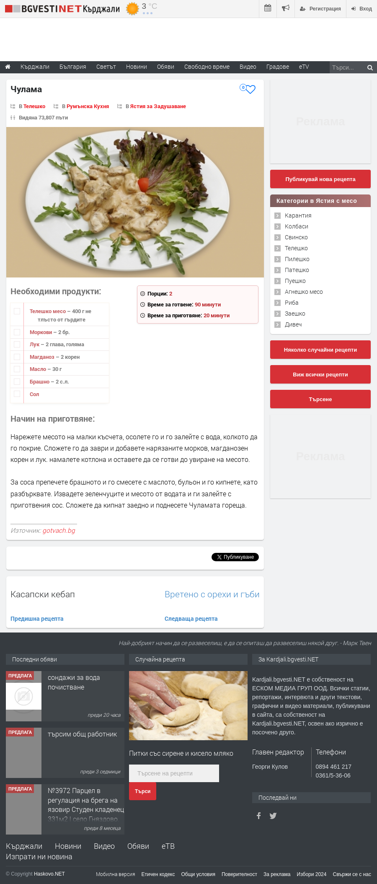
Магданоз (43, 356)
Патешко (297, 270)
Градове (277, 66)
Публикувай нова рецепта (320, 179)
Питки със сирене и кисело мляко (181, 753)
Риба (292, 302)
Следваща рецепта (191, 618)
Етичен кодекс (158, 874)
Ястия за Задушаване (158, 106)
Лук (35, 344)
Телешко (34, 106)
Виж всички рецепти (320, 374)
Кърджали (24, 846)
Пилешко (297, 259)
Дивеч (293, 324)
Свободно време (207, 66)
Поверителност (239, 874)
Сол (34, 394)
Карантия (298, 215)
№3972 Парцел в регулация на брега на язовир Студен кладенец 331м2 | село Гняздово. (86, 804)
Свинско (296, 237)
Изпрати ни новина (39, 856)
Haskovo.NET (49, 874)
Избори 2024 (312, 874)
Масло (38, 369)
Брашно (40, 381)
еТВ (168, 846)
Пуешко (295, 281)
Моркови (41, 332)
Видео (104, 846)
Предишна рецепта (37, 618)
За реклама (277, 874)
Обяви (138, 846)
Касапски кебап (42, 594)
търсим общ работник (82, 733)
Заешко (295, 313)
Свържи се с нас (352, 874)
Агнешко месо (304, 292)
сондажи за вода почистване (74, 682)
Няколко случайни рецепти (320, 350)
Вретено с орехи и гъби (212, 594)
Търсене (320, 399)
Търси (142, 791)
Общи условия (198, 874)
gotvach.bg (58, 530)
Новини (136, 66)
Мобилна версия (115, 874)
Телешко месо (48, 311)
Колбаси (296, 226)
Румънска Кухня (88, 106)
